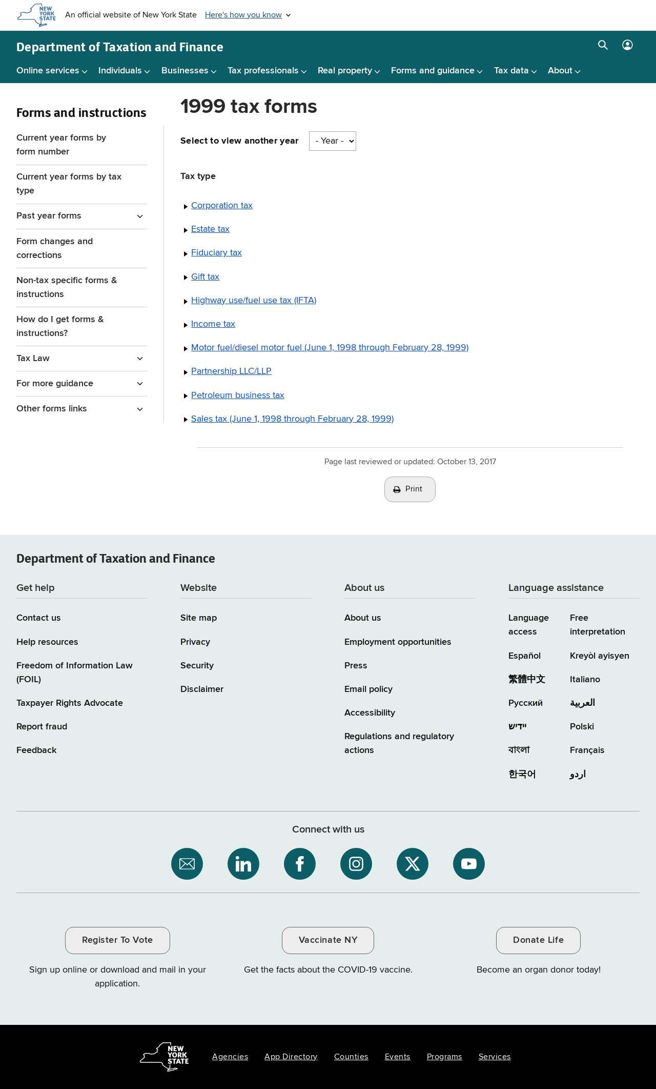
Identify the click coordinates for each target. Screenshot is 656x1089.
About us (362, 618)
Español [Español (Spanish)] (524, 656)
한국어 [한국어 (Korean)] (522, 774)
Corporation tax (222, 205)
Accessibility (369, 713)
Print (414, 489)
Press (355, 665)
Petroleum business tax (237, 395)
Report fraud (41, 726)
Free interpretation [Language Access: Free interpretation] (597, 625)
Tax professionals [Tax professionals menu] (263, 70)
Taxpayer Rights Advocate (69, 703)
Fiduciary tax (216, 253)
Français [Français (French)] (587, 750)
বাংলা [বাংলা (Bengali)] (518, 750)
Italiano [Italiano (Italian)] (585, 679)
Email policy (368, 689)
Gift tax (205, 277)
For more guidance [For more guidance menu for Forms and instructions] (54, 383)
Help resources (47, 642)
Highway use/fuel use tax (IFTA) (253, 300)
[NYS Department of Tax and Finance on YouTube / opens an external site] (469, 864)
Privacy (195, 642)
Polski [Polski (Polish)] (582, 726)
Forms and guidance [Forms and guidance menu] (433, 70)
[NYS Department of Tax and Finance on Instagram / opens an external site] (356, 864)
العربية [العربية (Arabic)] (582, 703)
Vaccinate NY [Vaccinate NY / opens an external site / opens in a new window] (328, 940)
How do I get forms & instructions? (60, 326)
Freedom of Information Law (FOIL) (74, 672)
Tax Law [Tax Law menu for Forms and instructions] (33, 358)
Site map (198, 618)
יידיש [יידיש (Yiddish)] (517, 726)
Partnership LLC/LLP (231, 371)
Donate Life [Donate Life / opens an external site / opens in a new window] (538, 940)
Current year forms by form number (61, 144)
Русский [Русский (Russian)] (525, 703)
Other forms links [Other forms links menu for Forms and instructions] (51, 408)
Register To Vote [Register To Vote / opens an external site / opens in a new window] (117, 940)
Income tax (213, 324)
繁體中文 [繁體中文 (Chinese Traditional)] (526, 679)
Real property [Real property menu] (345, 70)
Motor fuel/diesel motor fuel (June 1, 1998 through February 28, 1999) (329, 347)
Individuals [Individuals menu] (120, 70)
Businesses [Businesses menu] (185, 70)
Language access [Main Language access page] (528, 625)
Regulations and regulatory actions (399, 743)
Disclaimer (201, 689)
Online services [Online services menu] (47, 70)
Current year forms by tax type (68, 183)
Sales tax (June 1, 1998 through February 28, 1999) (292, 419)
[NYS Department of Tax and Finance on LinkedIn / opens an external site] (243, 864)
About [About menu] (560, 70)
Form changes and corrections (54, 248)
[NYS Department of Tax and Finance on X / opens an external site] (412, 864)
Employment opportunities (398, 642)
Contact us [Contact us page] (38, 618)
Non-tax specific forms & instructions (66, 287)
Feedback (36, 750)
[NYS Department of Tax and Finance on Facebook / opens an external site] (300, 864)
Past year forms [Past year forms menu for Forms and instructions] (48, 216)
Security (197, 665)
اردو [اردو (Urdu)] (578, 774)
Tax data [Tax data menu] (511, 70)
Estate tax (210, 229)
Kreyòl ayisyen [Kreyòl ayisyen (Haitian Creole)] (599, 656)
